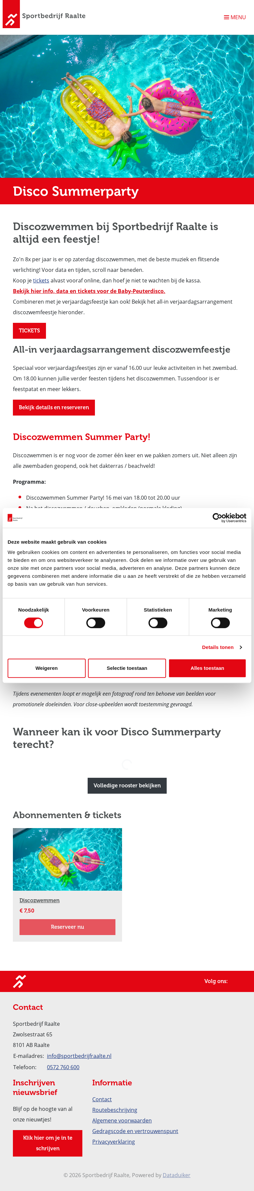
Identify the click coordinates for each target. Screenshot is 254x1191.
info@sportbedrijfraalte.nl (79, 1056)
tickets (41, 280)
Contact (102, 1099)
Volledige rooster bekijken (127, 785)
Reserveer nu (83, 925)
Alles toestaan (207, 668)
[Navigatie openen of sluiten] (236, 17)
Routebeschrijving (114, 1110)
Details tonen (217, 647)
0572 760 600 (63, 1067)
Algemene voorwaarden (122, 1120)
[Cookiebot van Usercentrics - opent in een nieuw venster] (217, 518)
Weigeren (46, 668)
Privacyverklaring (113, 1141)
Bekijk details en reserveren (54, 407)
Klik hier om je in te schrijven (47, 1143)
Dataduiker (176, 1175)
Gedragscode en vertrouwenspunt (135, 1131)
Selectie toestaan (127, 668)
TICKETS (29, 330)
